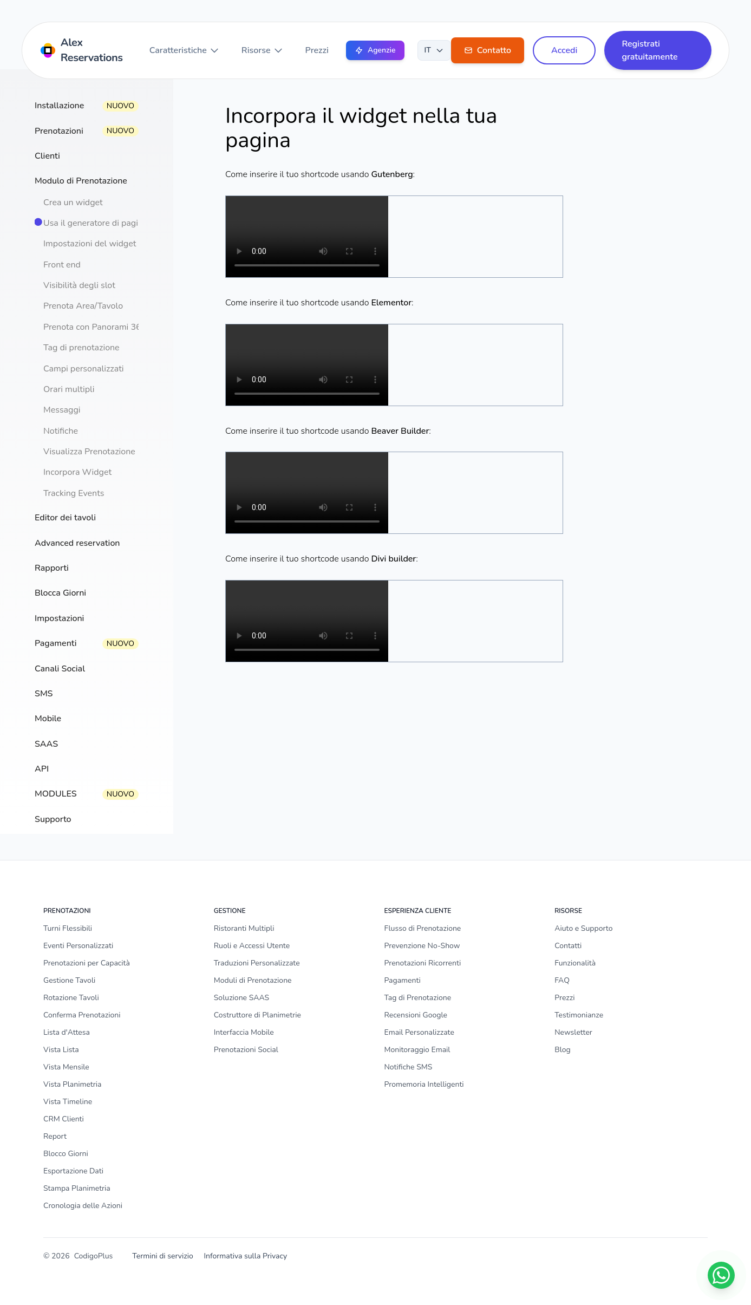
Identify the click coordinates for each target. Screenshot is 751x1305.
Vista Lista (61, 1050)
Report (55, 1136)
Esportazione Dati (73, 1171)
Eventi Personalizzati (78, 946)
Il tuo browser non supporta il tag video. (307, 236)
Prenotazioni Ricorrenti (422, 963)
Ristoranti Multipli (244, 928)
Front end (62, 265)
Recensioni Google (415, 1015)
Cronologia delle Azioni (82, 1205)
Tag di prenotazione (81, 348)
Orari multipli (68, 389)
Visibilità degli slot (79, 285)
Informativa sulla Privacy (245, 1256)
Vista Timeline (67, 1102)
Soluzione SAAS (241, 998)
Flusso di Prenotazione (422, 928)
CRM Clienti (63, 1119)
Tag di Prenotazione (418, 998)
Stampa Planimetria (76, 1188)
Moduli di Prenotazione (253, 980)
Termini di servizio (162, 1256)
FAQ (562, 980)
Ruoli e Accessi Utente (252, 946)
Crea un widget (73, 202)
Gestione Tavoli (69, 980)
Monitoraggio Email (417, 1050)
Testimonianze (578, 1015)
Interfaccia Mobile (244, 1032)
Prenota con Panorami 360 (94, 327)
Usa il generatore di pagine (95, 223)
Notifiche (60, 431)
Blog (562, 1050)
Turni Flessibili (67, 928)
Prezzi (317, 50)
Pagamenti (402, 980)
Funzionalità (575, 963)
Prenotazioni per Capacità (86, 963)
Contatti (568, 946)
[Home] (84, 50)
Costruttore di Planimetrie (257, 1015)
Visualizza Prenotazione (89, 452)
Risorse (262, 50)
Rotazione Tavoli (71, 998)
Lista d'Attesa (66, 1032)
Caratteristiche (184, 50)
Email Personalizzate (419, 1032)
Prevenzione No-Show (422, 946)
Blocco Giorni (65, 1154)
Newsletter (573, 1032)
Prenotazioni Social (246, 1050)
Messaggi (62, 410)
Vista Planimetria (72, 1084)
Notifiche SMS (408, 1067)
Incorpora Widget (77, 472)
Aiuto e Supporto (583, 928)
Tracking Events (73, 493)
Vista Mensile (66, 1067)
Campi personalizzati (83, 369)
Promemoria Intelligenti (424, 1084)
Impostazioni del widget (89, 244)
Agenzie (375, 50)
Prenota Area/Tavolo (83, 306)
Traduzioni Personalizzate (257, 963)
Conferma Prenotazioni (81, 1015)
